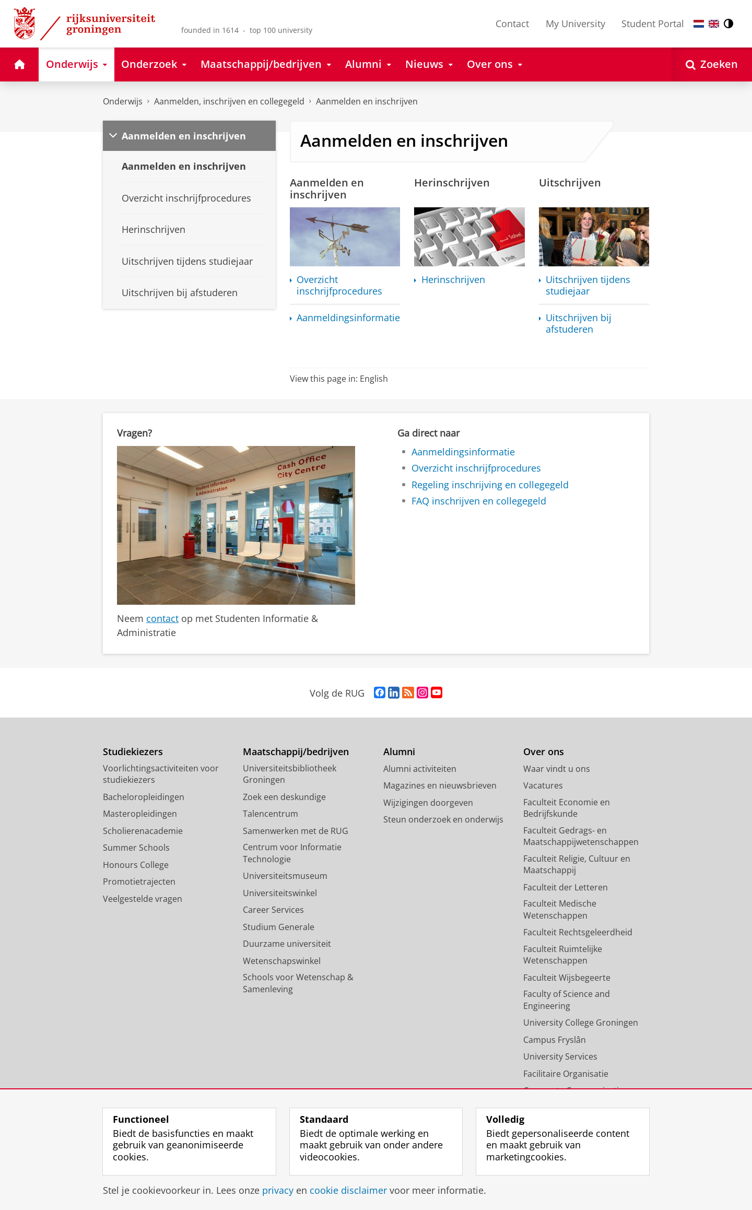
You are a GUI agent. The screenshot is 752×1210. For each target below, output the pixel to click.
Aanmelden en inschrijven (367, 101)
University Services (560, 1056)
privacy (277, 1190)
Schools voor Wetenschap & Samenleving (298, 983)
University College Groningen (580, 1022)
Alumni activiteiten (419, 768)
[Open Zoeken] (712, 64)
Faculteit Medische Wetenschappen (559, 909)
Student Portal (652, 23)
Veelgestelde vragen (142, 898)
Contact (512, 23)
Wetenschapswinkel (282, 961)
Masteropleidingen (140, 813)
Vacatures (543, 785)
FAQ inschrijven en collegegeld (479, 501)
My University (575, 23)
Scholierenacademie (143, 831)
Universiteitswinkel (280, 893)
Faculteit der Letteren (565, 887)
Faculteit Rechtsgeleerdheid (577, 932)
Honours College (136, 865)
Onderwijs (123, 101)
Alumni (399, 752)
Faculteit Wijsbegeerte (566, 977)
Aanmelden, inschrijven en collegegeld (229, 101)
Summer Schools (136, 847)
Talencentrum (270, 813)
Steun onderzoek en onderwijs (443, 819)
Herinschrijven (453, 280)
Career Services (273, 909)
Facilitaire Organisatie (565, 1073)
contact (162, 618)
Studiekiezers (133, 752)
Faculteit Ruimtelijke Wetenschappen (562, 955)
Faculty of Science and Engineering (566, 1000)
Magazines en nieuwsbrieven (440, 785)
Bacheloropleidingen (143, 797)
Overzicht (339, 285)
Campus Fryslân (554, 1039)
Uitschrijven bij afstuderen (579, 323)
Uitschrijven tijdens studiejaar (588, 285)
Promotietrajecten (139, 881)
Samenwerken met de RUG (295, 831)
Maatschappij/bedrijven (296, 752)
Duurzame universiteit (287, 943)
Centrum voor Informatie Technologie (292, 853)
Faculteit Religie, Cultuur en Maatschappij (576, 864)
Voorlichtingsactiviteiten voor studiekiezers (161, 774)
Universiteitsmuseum (285, 876)
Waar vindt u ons (556, 768)
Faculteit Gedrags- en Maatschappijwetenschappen (581, 836)
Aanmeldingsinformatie (463, 451)
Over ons (543, 752)
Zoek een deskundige (284, 797)
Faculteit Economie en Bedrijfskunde (566, 808)
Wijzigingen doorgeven (428, 802)
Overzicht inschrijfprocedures (476, 468)
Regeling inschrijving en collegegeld (490, 484)
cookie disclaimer (348, 1190)
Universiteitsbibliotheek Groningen (289, 774)
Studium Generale (278, 927)
